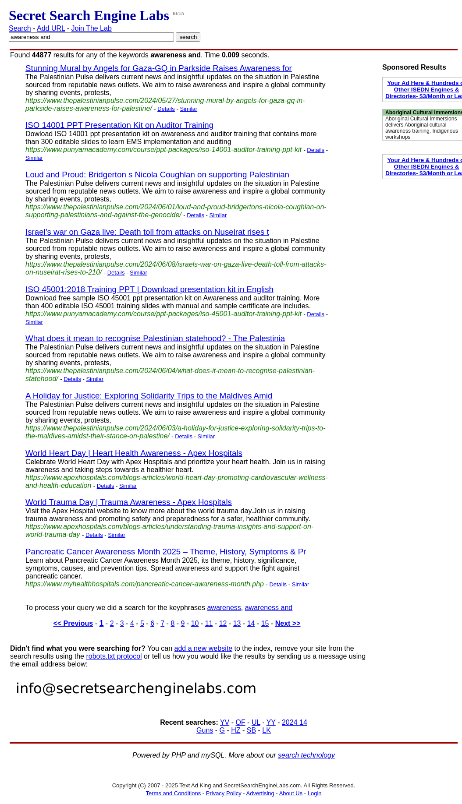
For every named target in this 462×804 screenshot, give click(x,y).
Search (20, 28)
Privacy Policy (224, 793)
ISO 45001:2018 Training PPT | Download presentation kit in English (149, 289)
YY (271, 722)
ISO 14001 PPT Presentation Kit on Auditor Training (119, 125)
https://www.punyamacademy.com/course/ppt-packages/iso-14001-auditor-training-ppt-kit (163, 149)
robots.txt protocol (114, 656)
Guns (204, 730)
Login (315, 793)
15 (265, 623)
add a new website (203, 648)
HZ (235, 730)
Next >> (288, 623)
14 (251, 623)
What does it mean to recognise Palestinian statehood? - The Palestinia (155, 338)
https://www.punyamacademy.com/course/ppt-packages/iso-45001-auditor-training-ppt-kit (163, 313)
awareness (224, 607)
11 (209, 623)
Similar (188, 109)
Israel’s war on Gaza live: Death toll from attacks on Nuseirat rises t (147, 231)
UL (256, 722)
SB (251, 730)
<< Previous (73, 623)
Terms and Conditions (173, 793)
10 (195, 623)
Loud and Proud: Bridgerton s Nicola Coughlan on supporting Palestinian (157, 174)
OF (240, 722)
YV (224, 722)
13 (237, 623)
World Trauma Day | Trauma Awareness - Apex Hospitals (128, 502)
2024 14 (294, 722)
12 (223, 623)
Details (166, 109)
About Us (290, 793)
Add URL (51, 28)
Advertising (260, 793)
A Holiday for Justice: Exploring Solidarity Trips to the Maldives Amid (148, 395)
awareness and (269, 607)
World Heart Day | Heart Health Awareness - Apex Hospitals (133, 453)
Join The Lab (91, 28)
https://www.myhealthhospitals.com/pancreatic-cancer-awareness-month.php (144, 584)
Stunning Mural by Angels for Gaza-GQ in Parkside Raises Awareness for (158, 68)
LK (266, 730)
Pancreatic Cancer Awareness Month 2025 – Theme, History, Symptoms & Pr (165, 551)
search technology (306, 755)
